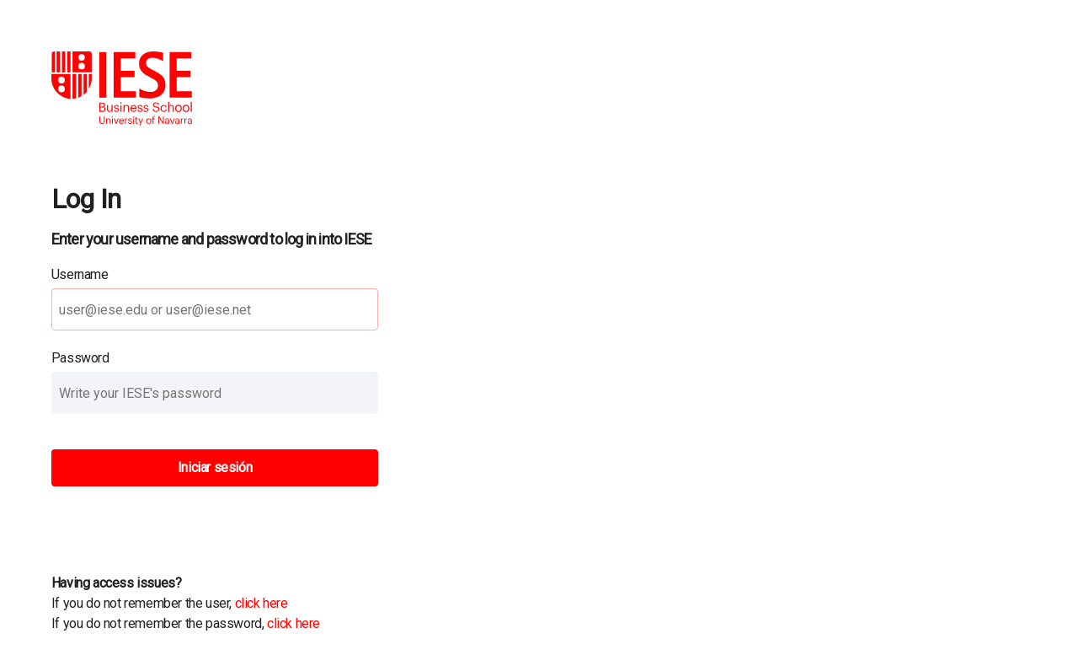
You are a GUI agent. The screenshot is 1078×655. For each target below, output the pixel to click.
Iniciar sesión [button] (215, 467)
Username (80, 274)
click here (261, 603)
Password (80, 358)
